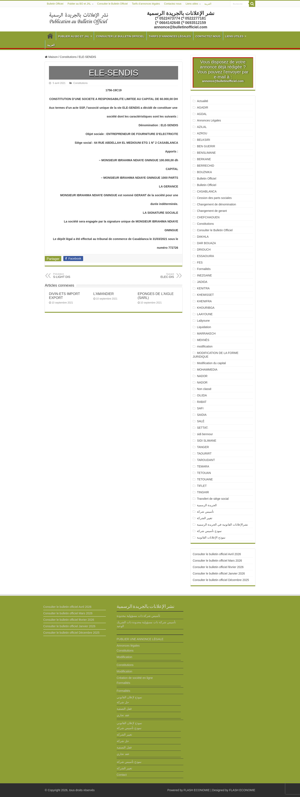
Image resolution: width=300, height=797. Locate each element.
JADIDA (202, 282)
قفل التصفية (124, 708)
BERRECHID (206, 165)
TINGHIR (203, 492)
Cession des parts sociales (214, 198)
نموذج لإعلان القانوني (129, 697)
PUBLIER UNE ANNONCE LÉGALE (140, 639)
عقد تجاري (123, 715)
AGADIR (202, 107)
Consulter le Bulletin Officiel (112, 3)
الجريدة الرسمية (207, 505)
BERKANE (204, 159)
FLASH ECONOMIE (197, 790)
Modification (124, 657)
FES (199, 262)
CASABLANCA (206, 191)
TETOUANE (205, 479)
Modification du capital (211, 363)
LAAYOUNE (204, 314)
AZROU (202, 133)
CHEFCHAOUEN (208, 217)
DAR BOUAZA (206, 243)
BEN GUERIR (206, 146)
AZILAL (202, 127)
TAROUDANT (206, 460)
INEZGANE (204, 275)
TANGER (203, 447)
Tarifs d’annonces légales (146, 3)
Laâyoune (203, 320)
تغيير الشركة (204, 518)
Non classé (204, 389)
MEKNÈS (203, 340)
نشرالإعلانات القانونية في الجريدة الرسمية (222, 524)
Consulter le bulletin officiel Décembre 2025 (221, 580)
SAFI (200, 408)
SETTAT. (202, 427)
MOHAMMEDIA (207, 369)
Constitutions (68, 57)
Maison (51, 57)
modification (204, 346)
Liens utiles (192, 3)
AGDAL (202, 114)
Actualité (202, 101)
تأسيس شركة (205, 511)
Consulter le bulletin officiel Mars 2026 (217, 560)
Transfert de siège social (213, 498)
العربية (207, 3)
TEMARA (204, 466)
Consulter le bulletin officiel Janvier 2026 (219, 573)
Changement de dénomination (216, 204)
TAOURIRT (205, 453)
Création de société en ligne (135, 678)
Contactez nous (172, 3)
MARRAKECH (206, 333)
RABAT (201, 401)
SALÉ (200, 421)
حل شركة (123, 702)
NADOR (202, 376)
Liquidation (204, 327)
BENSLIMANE (206, 152)
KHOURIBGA (205, 307)
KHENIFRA (204, 301)
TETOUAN (204, 473)
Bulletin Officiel (55, 3)
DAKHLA (203, 236)
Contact (122, 774)
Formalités (203, 269)
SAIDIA (201, 414)
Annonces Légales (209, 120)
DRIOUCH (203, 249)
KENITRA (203, 288)
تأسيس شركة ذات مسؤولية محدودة (138, 615)
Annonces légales (128, 645)
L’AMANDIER (103, 294)
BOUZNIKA (204, 172)
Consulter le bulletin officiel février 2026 (218, 567)
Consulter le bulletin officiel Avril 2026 (217, 554)
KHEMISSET (205, 294)
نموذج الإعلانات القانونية (211, 537)
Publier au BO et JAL (79, 3)
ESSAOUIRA (205, 256)
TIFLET (202, 485)
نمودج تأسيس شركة (209, 531)
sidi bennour (205, 434)
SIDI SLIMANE (208, 440)
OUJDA (202, 395)
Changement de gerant (212, 210)
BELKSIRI (203, 139)
